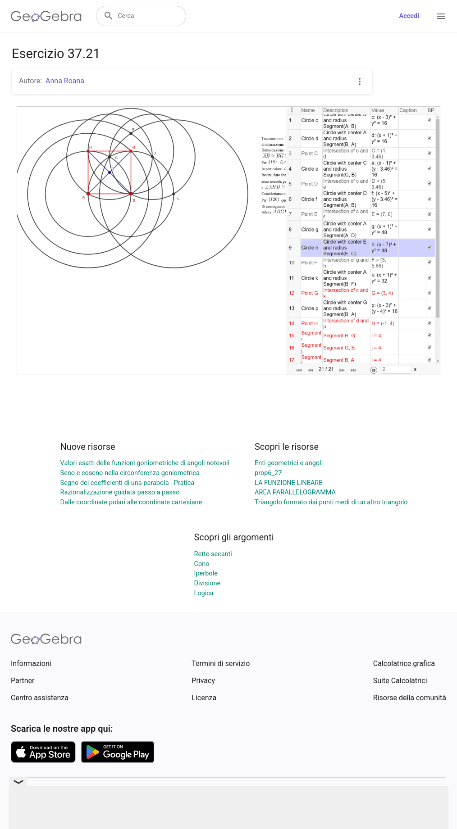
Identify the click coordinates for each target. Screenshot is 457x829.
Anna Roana (65, 81)
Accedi (409, 16)
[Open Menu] (440, 16)
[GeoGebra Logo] (46, 16)
